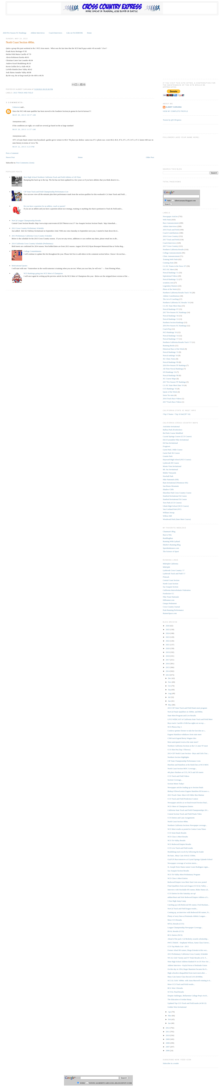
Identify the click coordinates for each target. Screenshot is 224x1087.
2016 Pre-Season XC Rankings (174, 326)
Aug (170, 693)
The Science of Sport (171, 551)
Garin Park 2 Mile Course (172, 450)
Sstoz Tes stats (168, 395)
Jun (169, 701)
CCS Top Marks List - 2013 (178, 946)
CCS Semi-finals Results (177, 833)
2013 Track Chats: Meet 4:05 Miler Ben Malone (186, 795)
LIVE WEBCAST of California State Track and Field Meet (190, 719)
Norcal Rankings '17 (170, 339)
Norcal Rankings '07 (170, 309)
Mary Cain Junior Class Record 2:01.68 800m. (185, 977)
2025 (168, 629)
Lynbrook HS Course (171, 463)
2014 (168, 671)
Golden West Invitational (177, 1007)
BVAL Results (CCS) (176, 931)
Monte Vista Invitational (172, 466)
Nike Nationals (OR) (171, 479)
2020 (168, 648)
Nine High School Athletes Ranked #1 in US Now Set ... (189, 961)
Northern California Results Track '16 (177, 292)
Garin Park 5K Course (171, 453)
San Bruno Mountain (171, 486)
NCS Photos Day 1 (175, 727)
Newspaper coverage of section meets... (183, 863)
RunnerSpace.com (170, 613)
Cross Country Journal (171, 607)
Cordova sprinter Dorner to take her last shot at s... (187, 731)
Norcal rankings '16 (170, 355)
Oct (169, 686)
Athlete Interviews (38, 33)
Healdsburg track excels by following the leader (186, 852)
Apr (169, 1012)
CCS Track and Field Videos (178, 776)
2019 (168, 652)
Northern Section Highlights (178, 757)
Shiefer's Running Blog (172, 545)
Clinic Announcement (171, 256)
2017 (168, 660)
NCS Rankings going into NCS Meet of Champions (43, 273)
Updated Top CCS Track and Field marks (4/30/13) (187, 1003)
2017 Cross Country (170, 246)
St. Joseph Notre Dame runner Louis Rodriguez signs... (188, 867)
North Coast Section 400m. (20, 42)
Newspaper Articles (170, 216)
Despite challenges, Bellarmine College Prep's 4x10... (188, 996)
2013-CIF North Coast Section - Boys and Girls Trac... (188, 753)
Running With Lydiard (171, 541)
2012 (168, 1028)
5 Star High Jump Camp (177, 901)
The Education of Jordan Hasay (179, 999)
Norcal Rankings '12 (170, 279)
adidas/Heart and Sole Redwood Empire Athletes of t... (188, 897)
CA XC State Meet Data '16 (173, 385)
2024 (168, 633)
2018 (168, 656)
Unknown (16, 107)
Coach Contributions (171, 233)
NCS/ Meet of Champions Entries (180, 806)
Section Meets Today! (176, 784)
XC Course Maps (169, 379)
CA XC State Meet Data (172, 306)
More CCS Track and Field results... (181, 984)
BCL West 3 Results (175, 988)
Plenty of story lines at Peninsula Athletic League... (187, 916)
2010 (168, 1035)
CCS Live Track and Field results (180, 848)
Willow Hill (167, 516)
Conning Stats (168, 263)
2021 (168, 645)
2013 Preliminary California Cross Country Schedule (32, 236)
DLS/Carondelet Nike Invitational (176, 440)
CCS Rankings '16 (170, 389)
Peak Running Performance (173, 610)
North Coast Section (170, 584)
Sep (169, 690)
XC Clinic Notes (169, 359)
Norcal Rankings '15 (170, 352)
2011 (168, 1032)
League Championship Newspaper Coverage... (185, 927)
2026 (168, 626)
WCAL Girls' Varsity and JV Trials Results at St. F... (187, 958)
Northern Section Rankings (173, 322)
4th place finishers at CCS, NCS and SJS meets (185, 772)
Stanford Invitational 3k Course (175, 496)
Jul (169, 697)
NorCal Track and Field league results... (183, 908)
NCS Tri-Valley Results (176, 840)
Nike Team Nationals (171, 597)
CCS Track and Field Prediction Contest (183, 799)
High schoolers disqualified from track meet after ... (187, 973)
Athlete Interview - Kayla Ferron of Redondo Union (187, 965)
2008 (168, 1043)
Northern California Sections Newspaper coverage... (187, 825)
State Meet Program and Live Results (182, 715)
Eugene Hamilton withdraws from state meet (184, 734)
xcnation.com (168, 283)
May (170, 705)
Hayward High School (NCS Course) (177, 459)
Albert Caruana (174, 107)
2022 (168, 641)
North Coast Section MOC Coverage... (182, 768)
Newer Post (10, 157)
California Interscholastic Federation (177, 590)
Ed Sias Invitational (170, 443)
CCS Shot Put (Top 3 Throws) (179, 749)
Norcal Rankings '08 (170, 375)
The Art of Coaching (170, 299)
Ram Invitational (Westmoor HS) (175, 483)
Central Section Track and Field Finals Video (185, 814)
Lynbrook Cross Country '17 (173, 570)
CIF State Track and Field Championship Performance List (46, 192)
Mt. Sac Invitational (170, 469)
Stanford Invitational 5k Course (175, 499)
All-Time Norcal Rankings (173, 369)
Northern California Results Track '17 (177, 342)
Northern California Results (173, 249)
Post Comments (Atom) (25, 163)
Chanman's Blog (169, 531)
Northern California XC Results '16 (176, 302)
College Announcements (172, 253)
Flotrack (166, 577)
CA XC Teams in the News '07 (174, 266)
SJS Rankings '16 (169, 372)
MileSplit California (170, 564)
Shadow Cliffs (168, 489)
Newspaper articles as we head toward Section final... (188, 802)
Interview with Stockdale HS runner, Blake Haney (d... (188, 890)
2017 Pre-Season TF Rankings (174, 382)
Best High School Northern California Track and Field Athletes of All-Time (52, 177)
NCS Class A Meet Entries (178, 878)
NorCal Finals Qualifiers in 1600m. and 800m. (185, 712)
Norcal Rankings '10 (170, 316)
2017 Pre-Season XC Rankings (174, 312)
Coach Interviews (55, 33)
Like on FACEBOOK (74, 33)
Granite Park (168, 456)
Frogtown (166, 446)
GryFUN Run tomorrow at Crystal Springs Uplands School (190, 859)
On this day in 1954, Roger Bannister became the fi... (188, 969)
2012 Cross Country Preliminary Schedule (28, 228)
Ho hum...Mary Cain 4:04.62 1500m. (182, 855)
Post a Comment (12, 153)
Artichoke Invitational (171, 426)
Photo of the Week (170, 289)
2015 (168, 667)
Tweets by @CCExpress (172, 120)
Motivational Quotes (19, 266)
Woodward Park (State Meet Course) (177, 519)
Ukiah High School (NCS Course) (176, 506)
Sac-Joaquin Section (170, 587)
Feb (169, 1019)
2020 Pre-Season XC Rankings (14, 33)
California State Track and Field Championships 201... (188, 810)
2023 (168, 637)
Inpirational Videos (170, 276)
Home (89, 33)
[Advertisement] (112, 23)
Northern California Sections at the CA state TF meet (188, 746)
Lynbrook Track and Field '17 (174, 573)
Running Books (169, 345)
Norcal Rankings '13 (170, 319)
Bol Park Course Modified (173, 433)
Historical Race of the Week (173, 349)
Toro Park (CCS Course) (172, 503)
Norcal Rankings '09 (170, 362)
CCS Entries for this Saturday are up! (182, 893)
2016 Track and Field (171, 230)
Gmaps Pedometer (170, 603)
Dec (169, 678)
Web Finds (167, 220)
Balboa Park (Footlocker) (172, 430)
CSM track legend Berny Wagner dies (182, 738)
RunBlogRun (168, 538)
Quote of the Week (170, 392)
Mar (170, 1015)
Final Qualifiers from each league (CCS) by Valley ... (188, 886)
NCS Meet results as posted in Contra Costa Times (187, 829)
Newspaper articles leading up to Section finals (185, 787)
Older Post (150, 157)
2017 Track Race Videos (172, 402)
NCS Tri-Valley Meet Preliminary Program (184, 874)
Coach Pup (167, 329)
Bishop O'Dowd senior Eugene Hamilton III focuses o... (189, 791)
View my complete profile (175, 111)
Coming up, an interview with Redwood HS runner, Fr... (189, 912)
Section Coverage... (175, 780)
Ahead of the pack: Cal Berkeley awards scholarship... (188, 939)
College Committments (32, 251)
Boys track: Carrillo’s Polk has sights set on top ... (186, 723)
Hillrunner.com (168, 600)
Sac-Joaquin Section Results (178, 871)
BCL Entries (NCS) (175, 935)
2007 (168, 1047)
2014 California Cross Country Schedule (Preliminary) (32, 243)
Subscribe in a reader (171, 1063)
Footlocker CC (168, 593)
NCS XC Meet (168, 269)
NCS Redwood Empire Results (179, 844)
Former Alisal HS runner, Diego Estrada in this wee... (188, 950)
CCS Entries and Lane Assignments (181, 818)
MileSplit (166, 567)
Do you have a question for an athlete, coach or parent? (44, 206)
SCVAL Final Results (176, 992)
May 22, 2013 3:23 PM (23, 147)
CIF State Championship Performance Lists (184, 761)
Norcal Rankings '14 (170, 336)
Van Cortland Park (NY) (172, 509)
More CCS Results (175, 920)
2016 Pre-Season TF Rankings (174, 365)
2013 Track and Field (23, 93)
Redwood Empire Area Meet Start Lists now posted (187, 882)
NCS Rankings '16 (170, 332)
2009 (168, 1039)
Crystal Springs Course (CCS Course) (177, 436)
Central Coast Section (171, 580)
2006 (168, 1050)
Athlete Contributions (171, 296)
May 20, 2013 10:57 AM (24, 115)
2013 (168, 675)
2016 (168, 663)
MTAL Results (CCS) (176, 924)
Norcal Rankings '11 (170, 273)
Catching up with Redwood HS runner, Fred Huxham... (188, 905)
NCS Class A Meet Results (178, 837)
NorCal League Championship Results (26, 220)
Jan (169, 1023)
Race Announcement (171, 223)
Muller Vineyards (169, 473)
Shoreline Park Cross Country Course (177, 493)
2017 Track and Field (171, 239)
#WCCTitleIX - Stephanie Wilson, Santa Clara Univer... (189, 943)
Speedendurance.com (171, 548)
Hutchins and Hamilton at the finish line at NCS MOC (188, 765)
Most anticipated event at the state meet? (183, 742)
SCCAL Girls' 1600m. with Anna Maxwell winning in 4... (189, 980)
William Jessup (168, 512)
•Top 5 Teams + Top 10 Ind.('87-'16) (176, 414)
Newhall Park (168, 476)
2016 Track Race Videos (172, 398)
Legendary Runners (170, 286)
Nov (170, 682)
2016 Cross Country (170, 236)
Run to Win (167, 535)
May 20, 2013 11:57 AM (24, 129)
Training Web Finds (170, 259)
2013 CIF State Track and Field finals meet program (187, 708)
